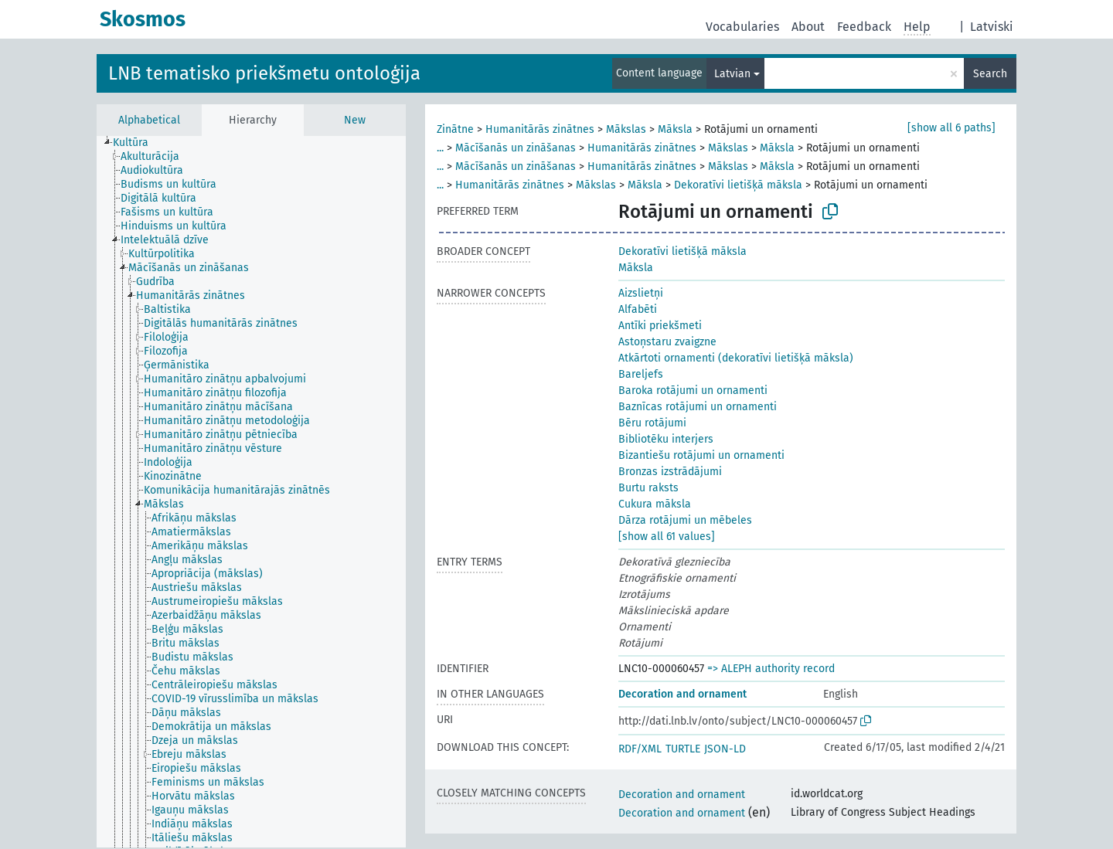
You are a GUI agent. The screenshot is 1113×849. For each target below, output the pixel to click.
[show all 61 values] (666, 536)
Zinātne (455, 129)
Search (990, 73)
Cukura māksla (654, 504)
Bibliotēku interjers (665, 439)
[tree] (251, 491)
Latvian (732, 73)
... (440, 148)
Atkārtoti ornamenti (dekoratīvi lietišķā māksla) (735, 358)
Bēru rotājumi (652, 423)
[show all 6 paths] (951, 127)
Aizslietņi (640, 293)
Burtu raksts (648, 487)
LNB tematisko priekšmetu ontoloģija (264, 73)
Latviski (991, 26)
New (355, 120)
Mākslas (626, 129)
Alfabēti (637, 309)
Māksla (675, 129)
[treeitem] (137, 143)
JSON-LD (725, 749)
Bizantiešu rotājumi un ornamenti (701, 455)
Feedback (864, 26)
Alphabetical (149, 120)
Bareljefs (640, 374)
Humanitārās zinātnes (539, 129)
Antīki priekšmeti (660, 325)
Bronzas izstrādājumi (670, 471)
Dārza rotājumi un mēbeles (685, 520)
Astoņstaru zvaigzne (667, 341)
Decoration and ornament (682, 694)
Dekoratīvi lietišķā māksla (738, 185)
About (808, 26)
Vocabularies (742, 26)
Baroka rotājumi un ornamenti (693, 390)
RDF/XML (640, 749)
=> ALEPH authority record (771, 668)
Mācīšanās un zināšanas (515, 148)
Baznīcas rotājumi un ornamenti (697, 406)
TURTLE (682, 749)
